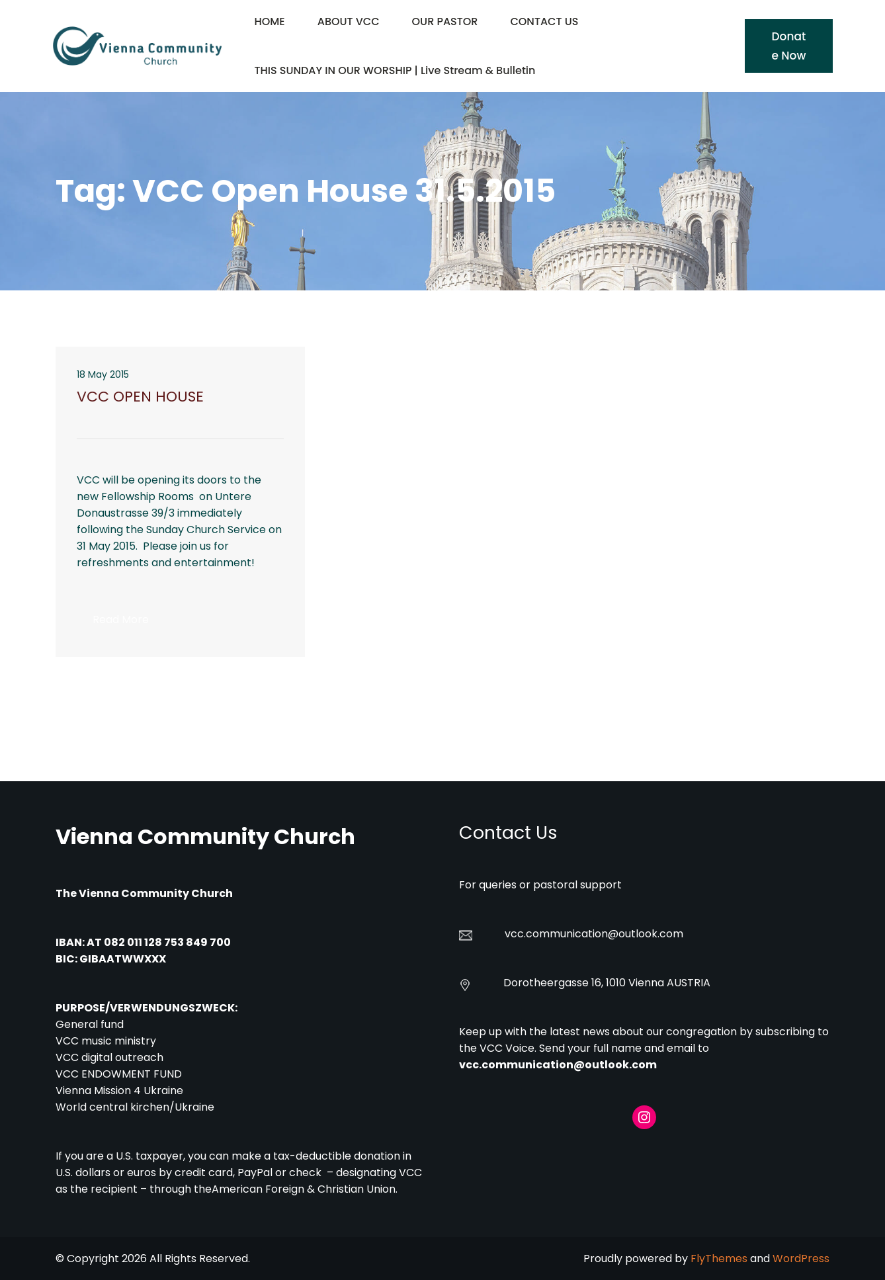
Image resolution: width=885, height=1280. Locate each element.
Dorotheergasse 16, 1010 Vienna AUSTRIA (606, 982)
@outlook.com (645, 933)
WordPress (801, 1258)
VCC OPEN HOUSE (140, 396)
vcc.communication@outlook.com (558, 1064)
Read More (129, 623)
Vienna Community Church (205, 836)
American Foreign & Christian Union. (306, 1189)
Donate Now (788, 46)
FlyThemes (719, 1258)
